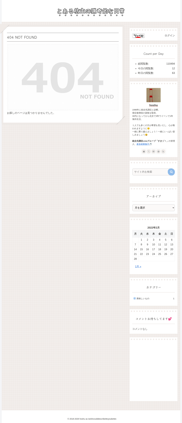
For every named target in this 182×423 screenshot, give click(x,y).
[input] (151, 172)
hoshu (153, 105)
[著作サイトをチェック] (144, 151)
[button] (171, 172)
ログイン (170, 35)
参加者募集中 (142, 144)
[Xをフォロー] (149, 151)
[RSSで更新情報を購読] (163, 151)
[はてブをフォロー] (153, 151)
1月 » (138, 266)
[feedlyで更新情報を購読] (158, 151)
